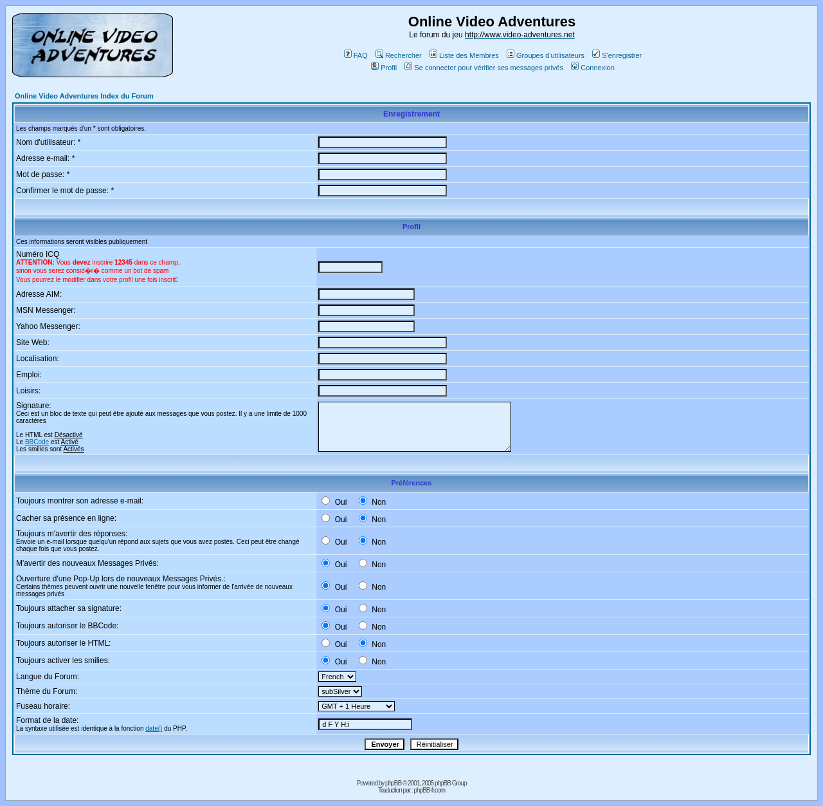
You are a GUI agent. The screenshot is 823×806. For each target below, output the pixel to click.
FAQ (356, 55)
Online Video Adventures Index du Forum (84, 96)
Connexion (593, 67)
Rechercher (398, 55)
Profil (384, 67)
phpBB (393, 783)
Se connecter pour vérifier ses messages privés (483, 67)
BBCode (37, 441)
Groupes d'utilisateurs (545, 55)
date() (153, 728)
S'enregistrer (617, 55)
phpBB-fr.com (429, 790)
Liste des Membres (464, 55)
